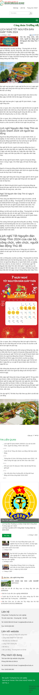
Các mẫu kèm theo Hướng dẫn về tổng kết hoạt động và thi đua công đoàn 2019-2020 (19, 474)
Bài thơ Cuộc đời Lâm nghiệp (11, 593)
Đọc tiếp (6, 535)
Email (35, 35)
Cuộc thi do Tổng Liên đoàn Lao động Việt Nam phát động (20, 452)
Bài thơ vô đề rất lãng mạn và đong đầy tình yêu (20, 588)
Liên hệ (22, 8)
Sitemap (15, 8)
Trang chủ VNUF (32, 8)
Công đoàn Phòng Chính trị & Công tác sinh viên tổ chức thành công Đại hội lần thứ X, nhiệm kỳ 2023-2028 (22, 567)
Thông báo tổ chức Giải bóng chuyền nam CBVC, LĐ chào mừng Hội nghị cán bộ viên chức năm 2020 (20, 459)
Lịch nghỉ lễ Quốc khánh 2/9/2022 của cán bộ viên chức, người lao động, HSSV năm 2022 (19, 444)
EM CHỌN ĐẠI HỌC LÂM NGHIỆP (25, 581)
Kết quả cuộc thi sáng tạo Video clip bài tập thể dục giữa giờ (20, 467)
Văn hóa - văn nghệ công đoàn (14, 577)
